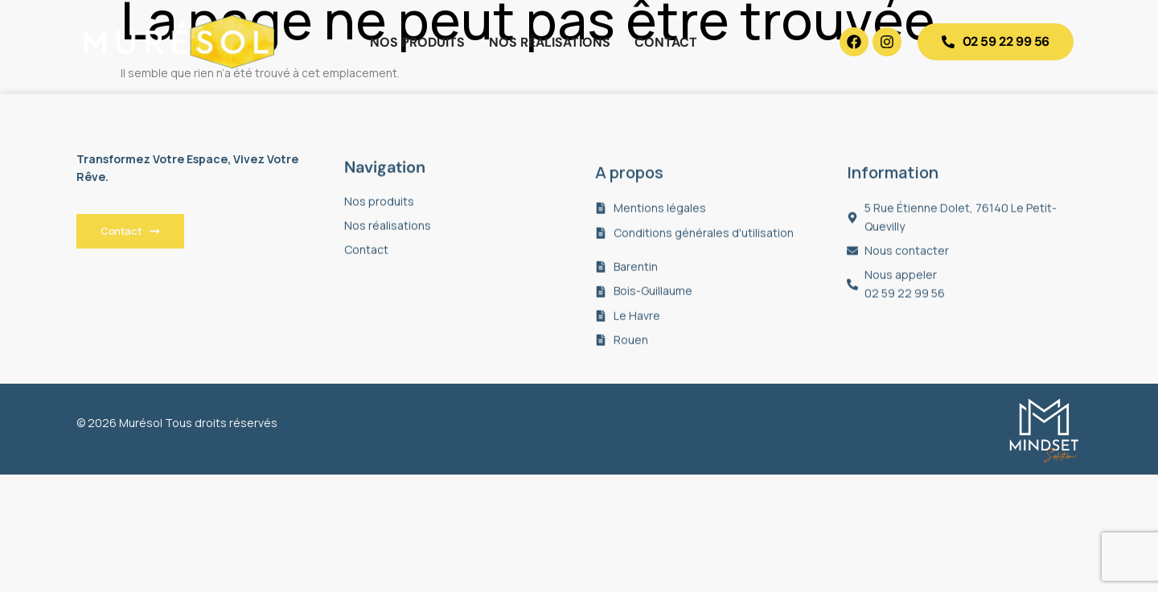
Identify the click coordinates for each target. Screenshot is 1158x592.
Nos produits (417, 42)
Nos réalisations (549, 42)
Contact (665, 42)
